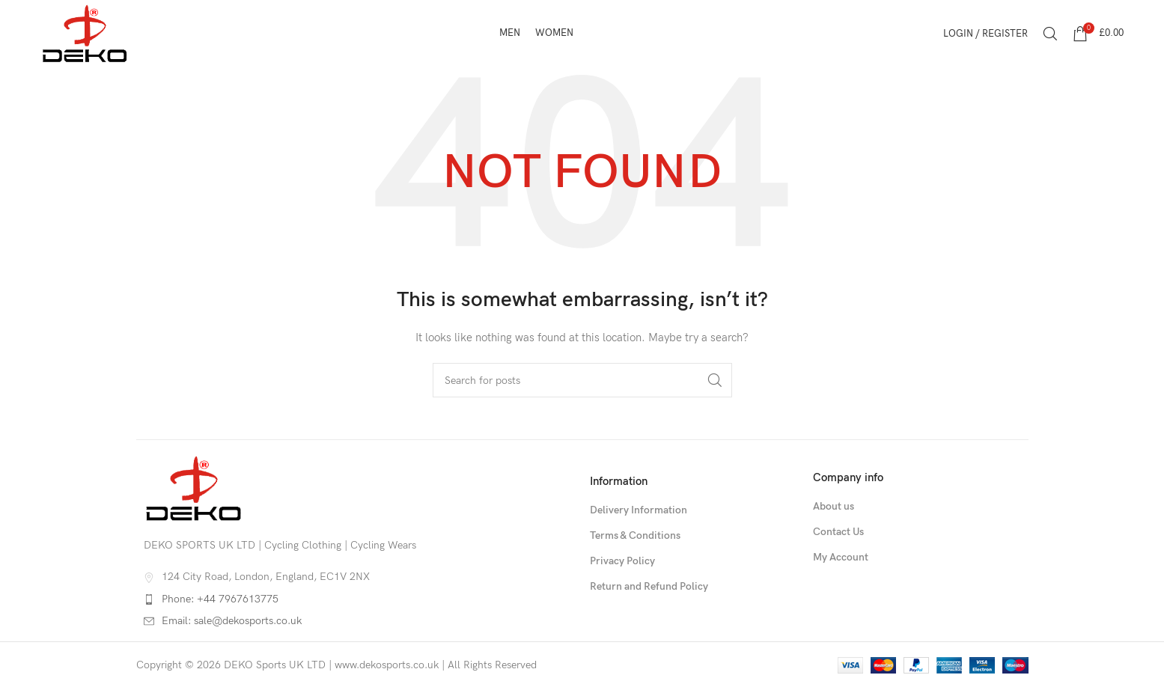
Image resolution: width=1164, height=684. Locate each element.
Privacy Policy (622, 561)
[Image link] (194, 487)
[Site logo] (84, 32)
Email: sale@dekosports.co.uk (232, 620)
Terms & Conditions (635, 535)
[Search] (1050, 34)
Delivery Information (638, 510)
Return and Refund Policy (649, 586)
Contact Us (838, 531)
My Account (840, 557)
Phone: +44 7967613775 (220, 599)
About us (833, 506)
